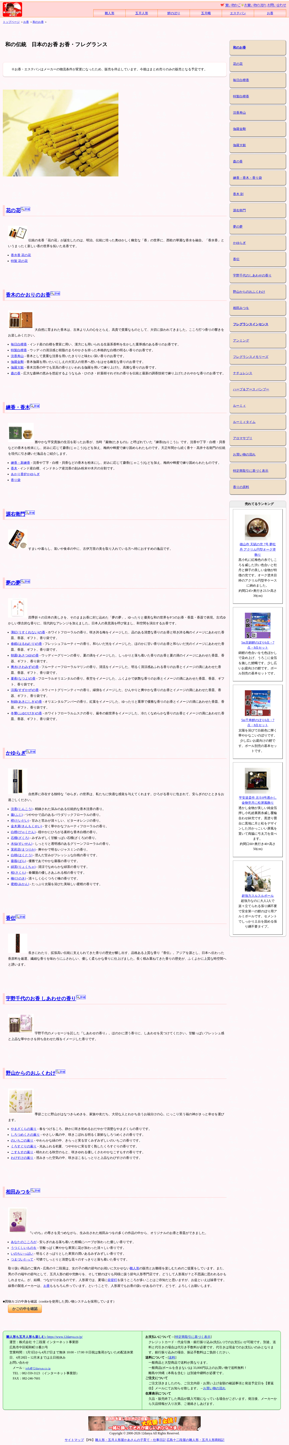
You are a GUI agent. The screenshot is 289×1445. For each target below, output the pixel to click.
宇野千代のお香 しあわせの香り (46, 998)
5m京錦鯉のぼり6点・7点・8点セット (257, 642)
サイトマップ (74, 1440)
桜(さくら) (18, 872)
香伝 (15, 918)
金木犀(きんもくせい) (26, 826)
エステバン (238, 13)
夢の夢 (18, 582)
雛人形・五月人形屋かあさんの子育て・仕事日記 (130, 1440)
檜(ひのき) (18, 878)
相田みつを (23, 1191)
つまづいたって (22, 1259)
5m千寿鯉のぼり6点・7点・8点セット (257, 720)
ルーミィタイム (244, 422)
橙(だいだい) (20, 820)
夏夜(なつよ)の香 (23, 678)
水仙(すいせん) (21, 843)
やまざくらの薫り (24, 1129)
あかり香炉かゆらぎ (25, 474)
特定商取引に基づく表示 (250, 470)
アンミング (241, 340)
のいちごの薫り (22, 1140)
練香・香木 (23, 407)
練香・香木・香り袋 (247, 177)
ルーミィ (239, 405)
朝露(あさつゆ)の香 (25, 655)
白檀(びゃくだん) (23, 832)
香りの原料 (241, 487)
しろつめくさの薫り (25, 1134)
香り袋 (15, 480)
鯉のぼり (173, 13)
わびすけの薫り (22, 1157)
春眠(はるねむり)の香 (26, 643)
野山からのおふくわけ (35, 1073)
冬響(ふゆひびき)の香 (26, 713)
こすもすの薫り (22, 1152)
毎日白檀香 (19, 344)
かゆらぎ (21, 753)
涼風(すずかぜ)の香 (25, 690)
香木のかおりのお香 (33, 294)
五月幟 (206, 13)
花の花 (18, 210)
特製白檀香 (19, 350)
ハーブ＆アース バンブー (251, 389)
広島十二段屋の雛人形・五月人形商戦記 (195, 1440)
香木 (14, 468)
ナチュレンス (242, 373)
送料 (172, 1357)
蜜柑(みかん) (20, 884)
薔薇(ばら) (18, 861)
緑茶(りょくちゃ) (23, 866)
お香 (270, 13)
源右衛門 (20, 514)
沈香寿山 (17, 356)
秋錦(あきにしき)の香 (26, 701)
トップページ (11, 22)
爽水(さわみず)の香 (25, 667)
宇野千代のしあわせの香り (252, 275)
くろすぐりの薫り (24, 1146)
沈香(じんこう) (21, 809)
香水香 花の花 (21, 255)
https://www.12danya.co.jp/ (44, 1336)
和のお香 (38, 22)
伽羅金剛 (17, 362)
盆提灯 (112, 1280)
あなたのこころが (24, 1242)
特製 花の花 (19, 261)
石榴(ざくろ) (20, 838)
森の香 (15, 373)
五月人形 (141, 13)
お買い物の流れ (244, 454)
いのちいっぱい (22, 1253)
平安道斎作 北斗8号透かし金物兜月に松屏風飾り (258, 797)
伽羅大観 (17, 367)
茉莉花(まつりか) (23, 849)
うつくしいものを (24, 1247)
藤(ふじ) (17, 814)
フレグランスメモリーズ (250, 356)
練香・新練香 (20, 462)
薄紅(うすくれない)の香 (28, 632)
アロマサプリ (242, 438)
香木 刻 (238, 194)
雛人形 (109, 13)
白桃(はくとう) (21, 855)
